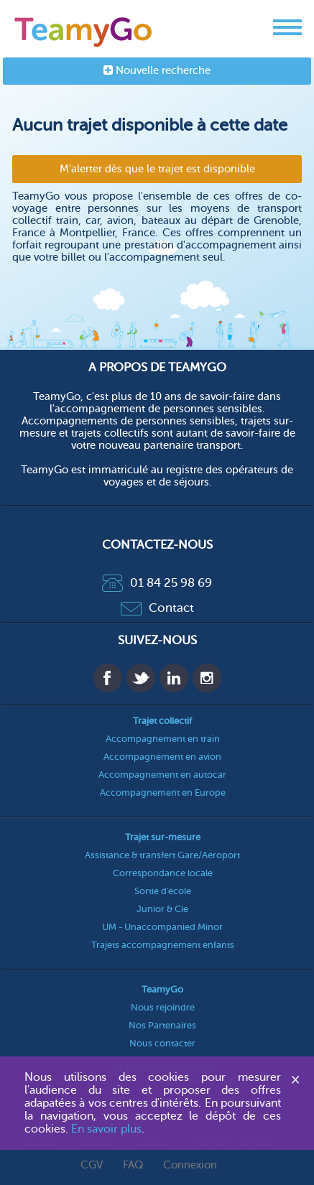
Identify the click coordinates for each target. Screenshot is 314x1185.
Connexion (190, 1165)
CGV (91, 1165)
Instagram (207, 678)
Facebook (107, 678)
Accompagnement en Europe (163, 792)
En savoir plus (106, 1129)
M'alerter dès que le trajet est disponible (157, 169)
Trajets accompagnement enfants (162, 944)
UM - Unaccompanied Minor (162, 926)
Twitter (140, 678)
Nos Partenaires (162, 1025)
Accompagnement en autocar (162, 774)
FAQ (133, 1165)
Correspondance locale (163, 873)
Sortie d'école (162, 891)
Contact (157, 608)
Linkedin (174, 678)
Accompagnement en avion (162, 756)
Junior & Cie (162, 908)
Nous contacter (162, 1043)
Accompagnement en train (163, 738)
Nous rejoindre (163, 1007)
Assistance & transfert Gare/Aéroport (162, 855)
